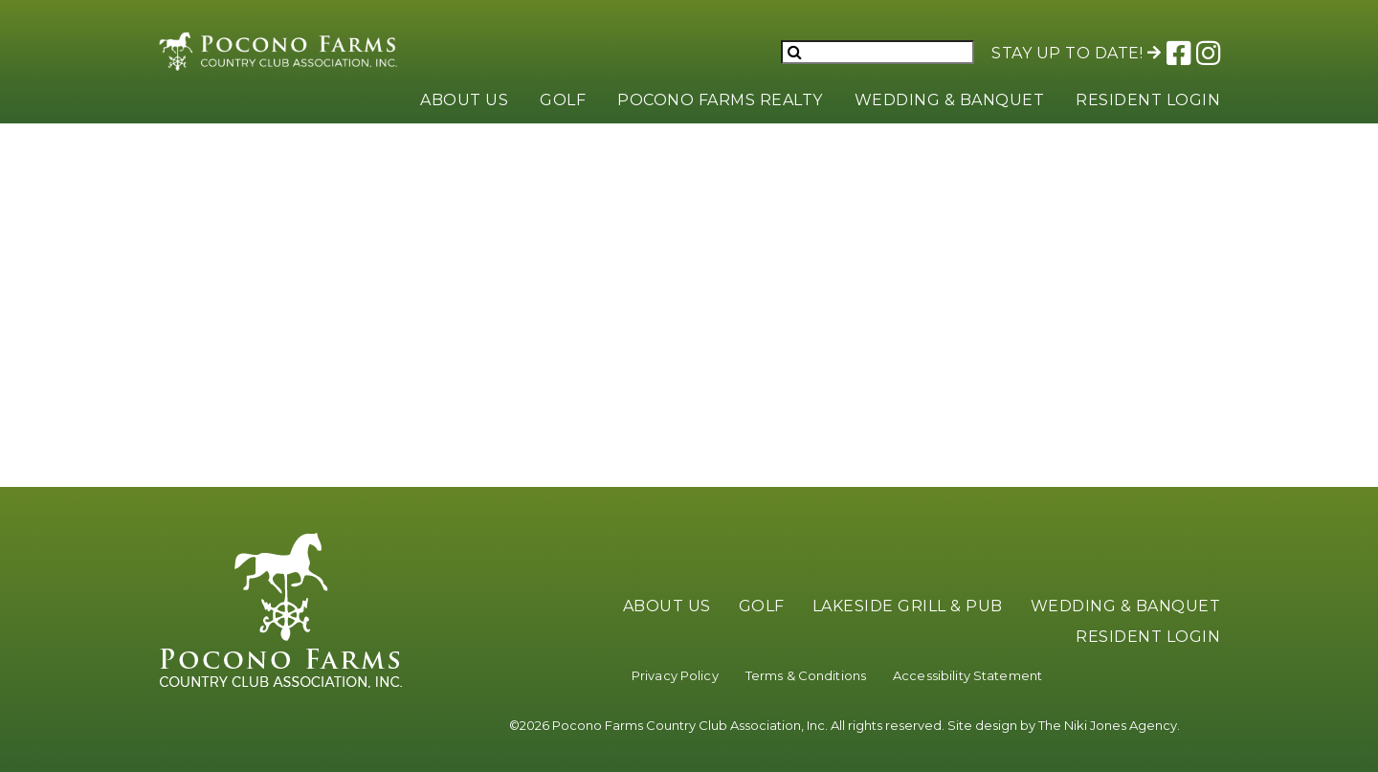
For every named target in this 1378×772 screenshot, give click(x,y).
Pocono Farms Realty (720, 100)
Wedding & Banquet (950, 100)
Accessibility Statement (967, 675)
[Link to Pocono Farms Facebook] (1177, 52)
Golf (563, 100)
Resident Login (1148, 100)
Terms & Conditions (805, 675)
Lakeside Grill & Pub (907, 606)
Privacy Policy (675, 675)
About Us (464, 100)
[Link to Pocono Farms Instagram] (1207, 52)
